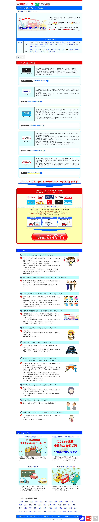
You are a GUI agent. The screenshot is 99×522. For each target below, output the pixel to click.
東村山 (31, 52)
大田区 (52, 42)
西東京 (71, 49)
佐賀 (45, 511)
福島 (51, 502)
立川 (36, 49)
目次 (19, 57)
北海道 (21, 502)
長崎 (50, 511)
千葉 (72, 502)
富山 (69, 505)
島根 (70, 508)
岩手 (41, 502)
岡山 (61, 508)
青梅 (54, 52)
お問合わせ (76, 516)
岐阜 (50, 505)
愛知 (40, 505)
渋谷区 (68, 42)
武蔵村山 (42, 52)
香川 (25, 511)
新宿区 (73, 42)
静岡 (45, 505)
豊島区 (52, 44)
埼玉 (67, 502)
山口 (75, 508)
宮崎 (64, 511)
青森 (31, 502)
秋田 (36, 502)
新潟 (59, 505)
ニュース (39, 516)
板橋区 (47, 44)
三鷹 (63, 49)
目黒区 (57, 42)
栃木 (25, 505)
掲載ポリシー (68, 516)
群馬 (30, 505)
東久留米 (77, 49)
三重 (54, 505)
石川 (74, 505)
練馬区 (42, 44)
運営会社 (32, 516)
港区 (42, 42)
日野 (55, 49)
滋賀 (40, 508)
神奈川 (61, 502)
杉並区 (31, 44)
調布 (59, 49)
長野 (64, 505)
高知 (35, 511)
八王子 (31, 49)
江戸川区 (37, 46)
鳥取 (65, 508)
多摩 (47, 49)
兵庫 (30, 508)
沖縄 (75, 511)
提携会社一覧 (56, 206)
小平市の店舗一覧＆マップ (34, 81)
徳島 (30, 511)
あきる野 (48, 52)
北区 (56, 44)
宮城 (26, 502)
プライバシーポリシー (56, 516)
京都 (35, 508)
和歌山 (50, 508)
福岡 (40, 511)
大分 (59, 511)
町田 (43, 49)
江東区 (43, 46)
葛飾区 (71, 44)
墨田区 (31, 46)
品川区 (47, 42)
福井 (20, 508)
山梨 (35, 505)
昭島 (40, 49)
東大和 (36, 52)
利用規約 (46, 516)
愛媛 (20, 511)
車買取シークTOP (23, 516)
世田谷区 (62, 42)
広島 (56, 508)
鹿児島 (70, 511)
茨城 (20, 505)
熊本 (54, 511)
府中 (51, 49)
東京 (56, 502)
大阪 (25, 508)
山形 (46, 502)
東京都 (20, 42)
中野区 (36, 44)
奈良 (45, 508)
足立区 (61, 44)
